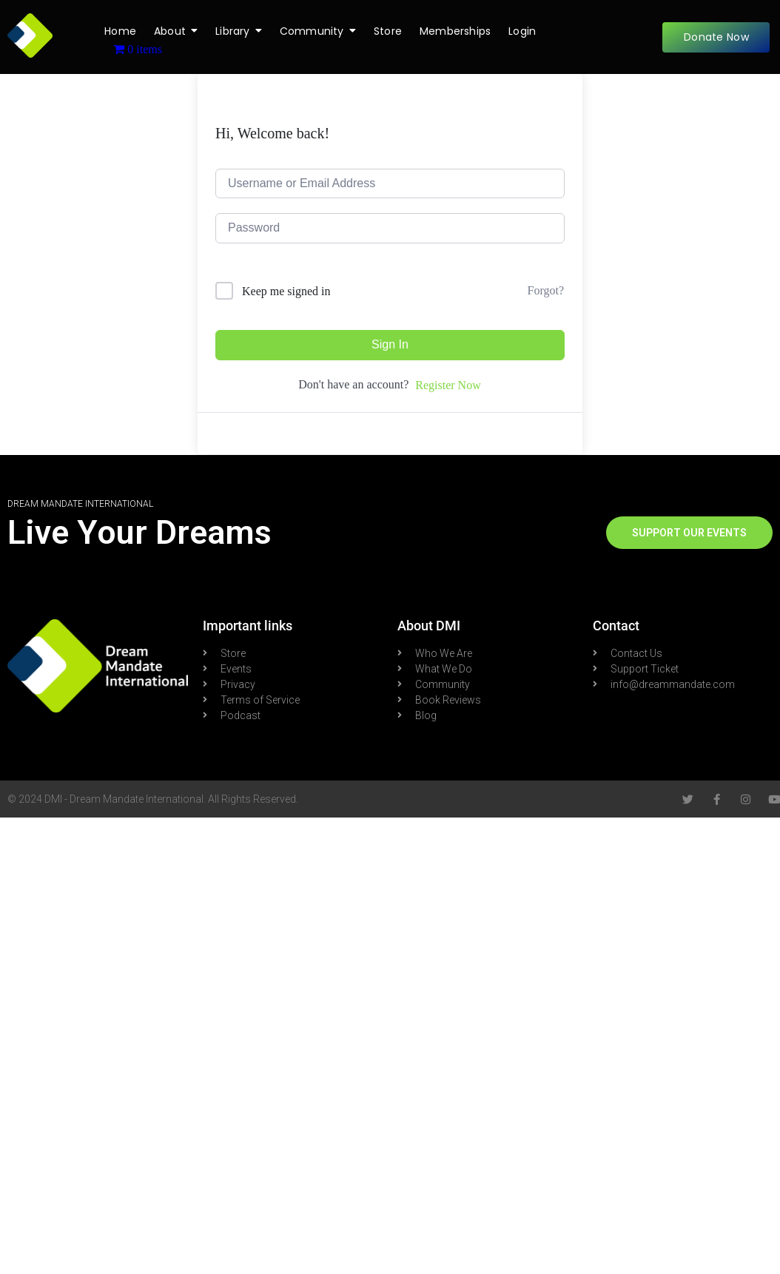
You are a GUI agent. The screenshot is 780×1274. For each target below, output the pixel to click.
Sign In (390, 344)
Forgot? (546, 290)
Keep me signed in (286, 291)
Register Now (447, 385)
